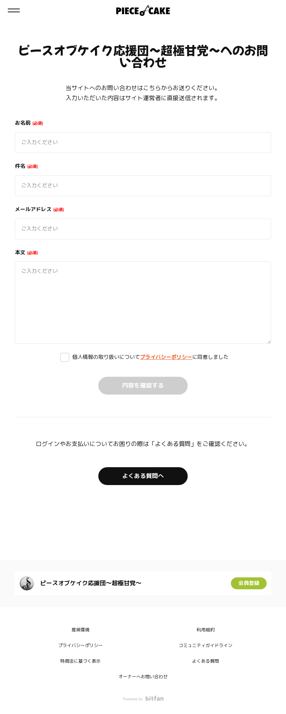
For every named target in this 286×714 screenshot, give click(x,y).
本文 (26, 252)
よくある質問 (205, 661)
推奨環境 (80, 630)
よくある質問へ (143, 476)
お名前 (29, 123)
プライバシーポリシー (166, 357)
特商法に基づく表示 (80, 661)
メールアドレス (39, 209)
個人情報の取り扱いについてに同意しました (150, 357)
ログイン (274, 10)
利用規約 (205, 630)
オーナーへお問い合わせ (143, 677)
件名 (26, 166)
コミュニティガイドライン (205, 645)
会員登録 (248, 583)
